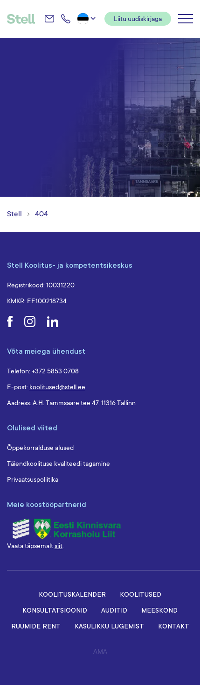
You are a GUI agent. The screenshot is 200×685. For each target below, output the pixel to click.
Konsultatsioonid (54, 610)
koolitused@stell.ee (57, 387)
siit (58, 546)
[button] (87, 18)
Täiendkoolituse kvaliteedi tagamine (58, 463)
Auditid (114, 610)
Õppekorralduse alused (40, 447)
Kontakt (173, 625)
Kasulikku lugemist (109, 625)
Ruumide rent (36, 625)
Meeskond (159, 610)
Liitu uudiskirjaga (138, 18)
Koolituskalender (72, 594)
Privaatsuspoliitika (32, 479)
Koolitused (140, 594)
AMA (100, 651)
